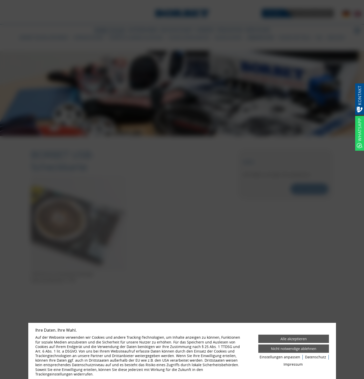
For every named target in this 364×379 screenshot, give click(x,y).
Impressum (293, 364)
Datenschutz (315, 357)
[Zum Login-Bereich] (1, 1)
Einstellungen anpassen (280, 357)
